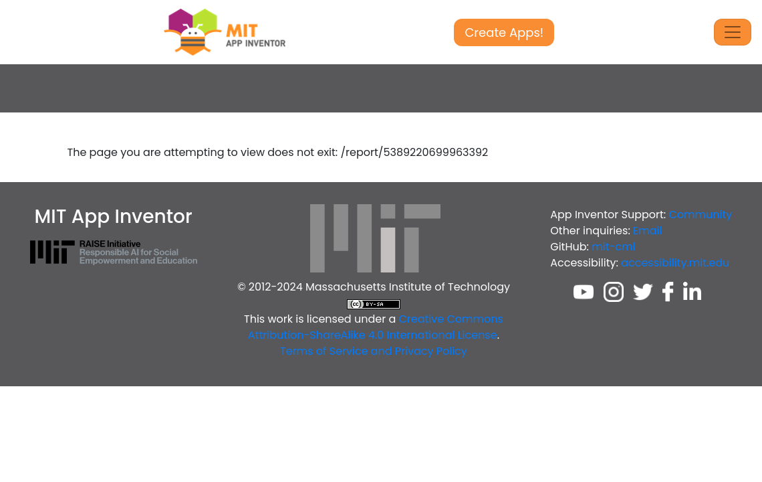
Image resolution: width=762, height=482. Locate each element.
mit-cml (613, 246)
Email (647, 230)
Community (701, 214)
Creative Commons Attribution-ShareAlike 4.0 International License (375, 327)
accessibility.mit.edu (675, 262)
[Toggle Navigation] (732, 32)
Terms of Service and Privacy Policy (373, 351)
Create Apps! (504, 32)
